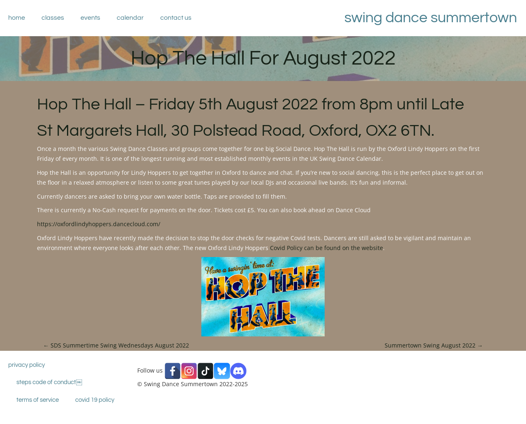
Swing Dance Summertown (430, 17)
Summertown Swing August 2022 (434, 345)
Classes (53, 17)
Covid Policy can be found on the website (326, 248)
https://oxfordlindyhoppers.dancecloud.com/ (98, 224)
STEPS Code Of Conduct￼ (49, 382)
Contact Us (175, 17)
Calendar (130, 17)
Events (90, 17)
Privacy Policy (26, 365)
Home (16, 17)
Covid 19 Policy (94, 400)
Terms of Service (37, 400)
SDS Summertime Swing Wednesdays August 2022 (116, 345)
